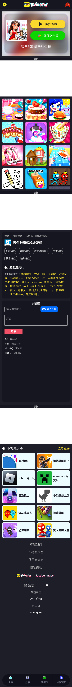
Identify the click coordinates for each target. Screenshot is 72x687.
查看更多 (64, 448)
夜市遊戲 (11, 258)
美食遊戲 (58, 251)
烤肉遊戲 (25, 258)
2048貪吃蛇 (11, 282)
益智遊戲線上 (41, 251)
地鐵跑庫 (26, 273)
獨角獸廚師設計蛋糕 (37, 236)
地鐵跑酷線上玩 (35, 277)
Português (36, 612)
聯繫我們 (36, 544)
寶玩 (12, 290)
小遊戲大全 (36, 552)
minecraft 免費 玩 (42, 282)
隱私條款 (36, 567)
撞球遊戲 (15, 286)
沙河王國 (39, 273)
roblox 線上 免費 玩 (35, 286)
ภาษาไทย (36, 598)
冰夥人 (22, 290)
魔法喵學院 (32, 294)
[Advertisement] (36, 78)
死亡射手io (16, 294)
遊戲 (6, 236)
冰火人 (25, 282)
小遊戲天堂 (16, 277)
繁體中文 (36, 592)
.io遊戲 (52, 273)
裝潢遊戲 (25, 251)
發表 (13, 331)
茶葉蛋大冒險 (56, 277)
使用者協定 (36, 559)
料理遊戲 (17, 236)
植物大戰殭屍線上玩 (41, 290)
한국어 (36, 605)
